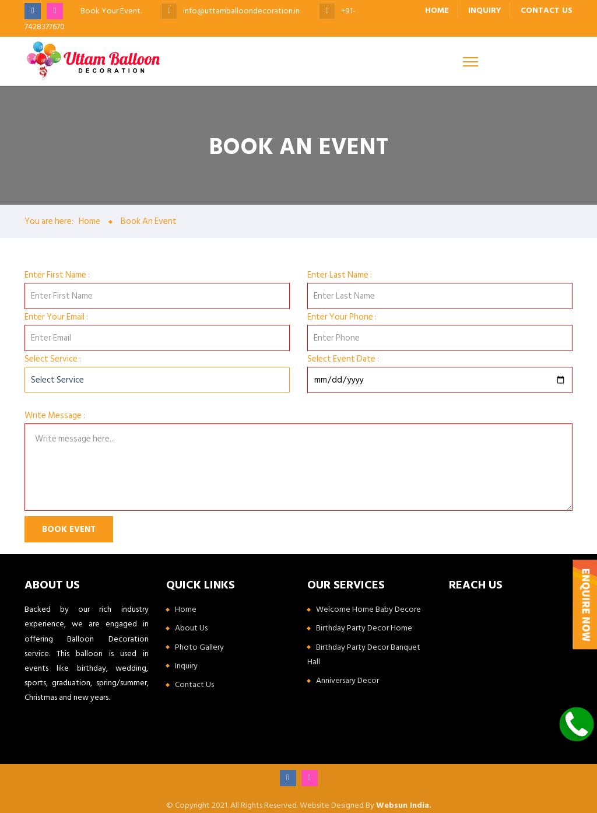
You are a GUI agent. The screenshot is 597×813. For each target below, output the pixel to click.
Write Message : (54, 415)
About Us (191, 628)
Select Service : (52, 359)
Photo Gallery (199, 647)
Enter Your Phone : (342, 317)
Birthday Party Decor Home (364, 628)
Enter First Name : (57, 275)
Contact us (547, 10)
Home (436, 10)
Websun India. (403, 805)
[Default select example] (157, 380)
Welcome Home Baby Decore (368, 609)
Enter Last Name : (339, 275)
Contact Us (194, 684)
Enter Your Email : (56, 317)
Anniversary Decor (347, 680)
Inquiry (484, 10)
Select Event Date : (343, 359)
